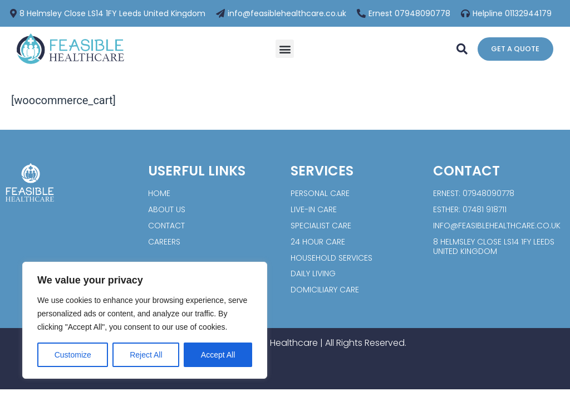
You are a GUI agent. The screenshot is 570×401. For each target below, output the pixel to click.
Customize (73, 354)
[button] (285, 49)
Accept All (218, 354)
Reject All (146, 354)
